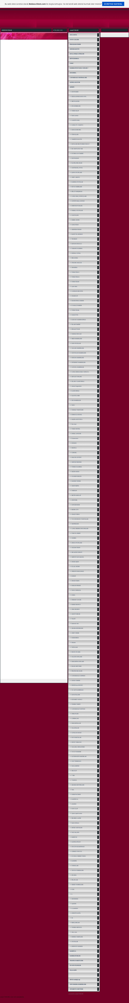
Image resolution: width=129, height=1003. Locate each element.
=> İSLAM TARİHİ (75, 324)
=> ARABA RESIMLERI (76, 628)
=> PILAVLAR (74, 880)
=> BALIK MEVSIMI (75, 666)
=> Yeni (72, 789)
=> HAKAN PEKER (75, 585)
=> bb (71, 918)
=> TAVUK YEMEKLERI (76, 870)
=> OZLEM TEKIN (75, 547)
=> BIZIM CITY (74, 509)
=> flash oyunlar (74, 115)
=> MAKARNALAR (75, 723)
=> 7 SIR (72, 775)
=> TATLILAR (74, 647)
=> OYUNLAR (74, 941)
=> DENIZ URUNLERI (76, 827)
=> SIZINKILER (74, 524)
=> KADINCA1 (74, 799)
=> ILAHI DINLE (74, 391)
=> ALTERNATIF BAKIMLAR (78, 756)
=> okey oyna (73, 932)
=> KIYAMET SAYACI (76, 699)
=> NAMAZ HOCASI (75, 334)
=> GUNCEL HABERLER (77, 367)
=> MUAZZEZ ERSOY (76, 552)
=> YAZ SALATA (74, 832)
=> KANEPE (73, 861)
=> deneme (73, 642)
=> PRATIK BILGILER (76, 671)
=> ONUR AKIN (74, 562)
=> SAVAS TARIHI (75, 680)
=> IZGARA (73, 875)
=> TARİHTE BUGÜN (76, 139)
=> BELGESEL (74, 258)
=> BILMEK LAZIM (75, 818)
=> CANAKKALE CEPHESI (77, 675)
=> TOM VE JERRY (75, 533)
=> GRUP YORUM (75, 614)
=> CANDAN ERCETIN (76, 291)
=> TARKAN (73, 490)
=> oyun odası (73, 286)
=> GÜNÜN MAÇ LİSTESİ (77, 201)
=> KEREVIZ (73, 837)
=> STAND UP (74, 296)
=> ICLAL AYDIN (75, 566)
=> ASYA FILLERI (75, 694)
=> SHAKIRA (73, 267)
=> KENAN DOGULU (76, 243)
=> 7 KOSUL (73, 780)
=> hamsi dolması (74, 823)
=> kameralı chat (74, 623)
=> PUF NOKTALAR (75, 737)
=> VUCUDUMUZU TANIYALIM (79, 519)
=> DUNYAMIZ (74, 92)
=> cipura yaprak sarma (76, 813)
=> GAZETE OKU (75, 120)
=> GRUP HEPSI (74, 486)
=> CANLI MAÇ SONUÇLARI (78, 196)
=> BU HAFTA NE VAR (76, 148)
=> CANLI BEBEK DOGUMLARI (79, 528)
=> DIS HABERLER (75, 400)
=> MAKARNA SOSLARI (77, 661)
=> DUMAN (73, 443)
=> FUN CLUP (74, 808)
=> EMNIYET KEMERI (76, 946)
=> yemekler (73, 804)
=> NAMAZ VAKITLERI (76, 410)
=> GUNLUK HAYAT (75, 732)
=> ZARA (72, 595)
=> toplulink (73, 903)
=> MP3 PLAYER (74, 101)
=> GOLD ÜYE (74, 315)
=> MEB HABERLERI (76, 338)
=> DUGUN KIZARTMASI (77, 846)
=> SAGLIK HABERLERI (77, 348)
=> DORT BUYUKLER (76, 205)
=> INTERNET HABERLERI (77, 362)
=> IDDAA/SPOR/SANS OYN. (78, 96)
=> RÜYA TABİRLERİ (76, 186)
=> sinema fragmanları (76, 386)
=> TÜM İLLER (74, 134)
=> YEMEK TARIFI (75, 704)
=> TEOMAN (73, 239)
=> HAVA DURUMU (75, 129)
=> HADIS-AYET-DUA (76, 419)
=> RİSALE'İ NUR (75, 329)
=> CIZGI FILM (74, 224)
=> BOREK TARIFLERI (76, 937)
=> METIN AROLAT (75, 495)
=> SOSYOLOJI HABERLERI (78, 353)
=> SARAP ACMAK (75, 794)
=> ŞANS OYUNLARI (76, 172)
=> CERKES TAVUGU (76, 851)
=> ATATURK (73, 500)
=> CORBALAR (74, 718)
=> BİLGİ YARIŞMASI (76, 191)
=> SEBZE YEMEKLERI (76, 884)
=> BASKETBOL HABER (77, 300)
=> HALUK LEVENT (75, 457)
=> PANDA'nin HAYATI (76, 685)
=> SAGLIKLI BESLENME (77, 747)
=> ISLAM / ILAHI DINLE (77, 381)
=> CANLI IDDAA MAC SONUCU (79, 372)
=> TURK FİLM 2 (74, 277)
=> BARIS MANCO (75, 604)
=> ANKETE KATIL (75, 913)
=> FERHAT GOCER (75, 599)
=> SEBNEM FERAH (75, 229)
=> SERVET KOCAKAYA (77, 557)
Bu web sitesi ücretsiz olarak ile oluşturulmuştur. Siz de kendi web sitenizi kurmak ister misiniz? (64, 4)
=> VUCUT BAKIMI (75, 751)
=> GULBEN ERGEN (75, 476)
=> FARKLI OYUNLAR (76, 210)
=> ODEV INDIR (74, 633)
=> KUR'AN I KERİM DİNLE (78, 319)
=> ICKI (72, 889)
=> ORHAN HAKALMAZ (77, 571)
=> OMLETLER (74, 713)
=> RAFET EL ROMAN (76, 234)
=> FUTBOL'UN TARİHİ (76, 153)
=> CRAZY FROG (75, 514)
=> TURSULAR (74, 865)
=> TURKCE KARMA (76, 467)
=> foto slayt (73, 424)
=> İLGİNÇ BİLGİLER (76, 163)
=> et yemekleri (74, 908)
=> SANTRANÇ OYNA (76, 167)
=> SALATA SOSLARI (76, 656)
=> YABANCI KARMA (76, 248)
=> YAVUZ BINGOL (75, 590)
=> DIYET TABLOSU (76, 742)
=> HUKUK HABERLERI (77, 357)
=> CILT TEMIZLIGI (75, 761)
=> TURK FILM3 (74, 281)
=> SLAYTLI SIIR (75, 395)
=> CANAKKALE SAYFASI (77, 709)
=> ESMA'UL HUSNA (76, 414)
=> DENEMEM (74, 899)
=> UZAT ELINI (74, 215)
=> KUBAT (73, 576)
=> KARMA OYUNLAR (76, 182)
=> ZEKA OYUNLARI (76, 543)
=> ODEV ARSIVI (75, 177)
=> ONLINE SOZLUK (76, 262)
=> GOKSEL (73, 452)
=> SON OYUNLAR (75, 343)
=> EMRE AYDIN (74, 220)
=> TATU (72, 405)
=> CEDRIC (73, 538)
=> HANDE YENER (75, 481)
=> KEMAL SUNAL (75, 253)
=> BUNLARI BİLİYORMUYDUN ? (80, 144)
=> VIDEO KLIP (74, 111)
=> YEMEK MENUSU (76, 927)
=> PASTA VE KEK (75, 652)
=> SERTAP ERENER (76, 462)
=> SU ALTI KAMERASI (76, 690)
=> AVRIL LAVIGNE (75, 433)
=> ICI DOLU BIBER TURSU (78, 856)
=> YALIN (72, 618)
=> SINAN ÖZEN (74, 581)
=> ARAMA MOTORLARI (77, 785)
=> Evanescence (74, 438)
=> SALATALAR (74, 728)
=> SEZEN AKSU (74, 471)
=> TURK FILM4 (74, 310)
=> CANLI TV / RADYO (76, 125)
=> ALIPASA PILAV (75, 842)
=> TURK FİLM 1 (74, 272)
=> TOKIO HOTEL (75, 429)
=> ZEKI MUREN (74, 609)
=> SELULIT (73, 770)
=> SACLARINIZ (74, 766)
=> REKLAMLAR (75, 922)
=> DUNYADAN (74, 158)
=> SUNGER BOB (75, 505)
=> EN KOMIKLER (75, 106)
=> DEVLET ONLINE (76, 376)
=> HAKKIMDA (74, 637)
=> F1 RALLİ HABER (76, 305)
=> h (71, 894)
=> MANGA (73, 448)
